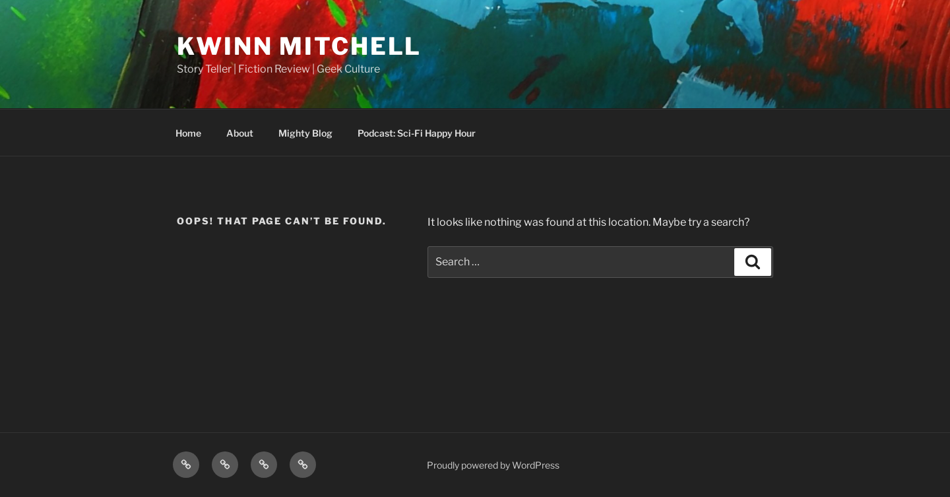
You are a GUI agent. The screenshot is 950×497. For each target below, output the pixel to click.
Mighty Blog (305, 133)
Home (188, 133)
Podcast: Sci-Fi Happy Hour (417, 133)
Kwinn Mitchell (299, 46)
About (239, 133)
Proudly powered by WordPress (493, 465)
